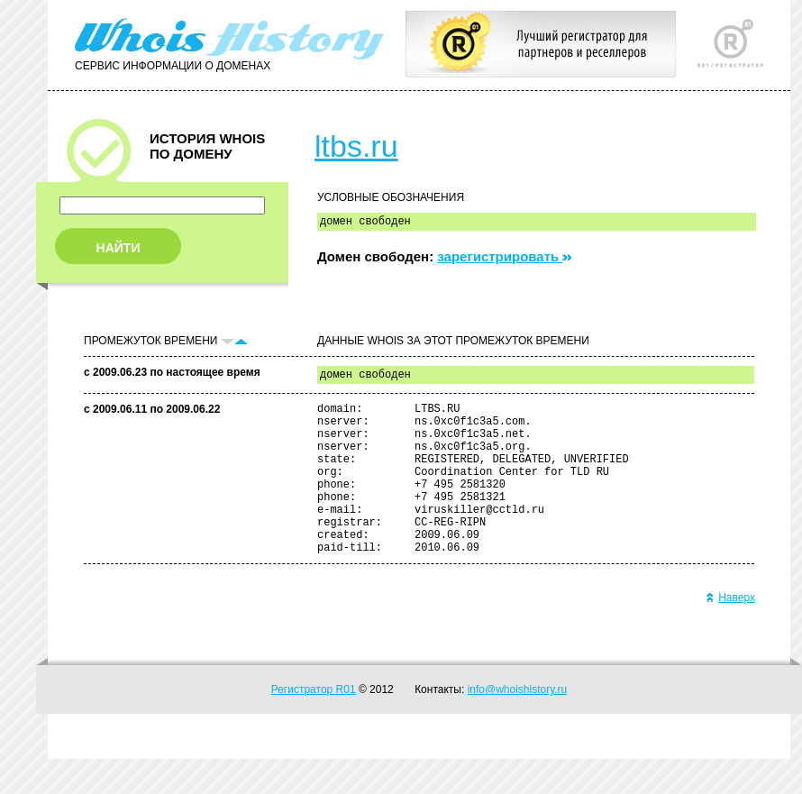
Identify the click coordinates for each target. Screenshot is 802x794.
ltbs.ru (356, 146)
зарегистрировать (504, 259)
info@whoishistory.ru (518, 724)
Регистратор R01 (313, 724)
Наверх (730, 632)
